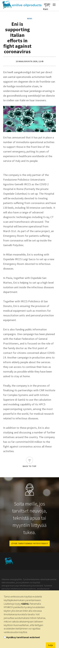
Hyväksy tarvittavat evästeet (23, 637)
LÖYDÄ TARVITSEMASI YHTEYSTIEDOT (29, 543)
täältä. (25, 603)
